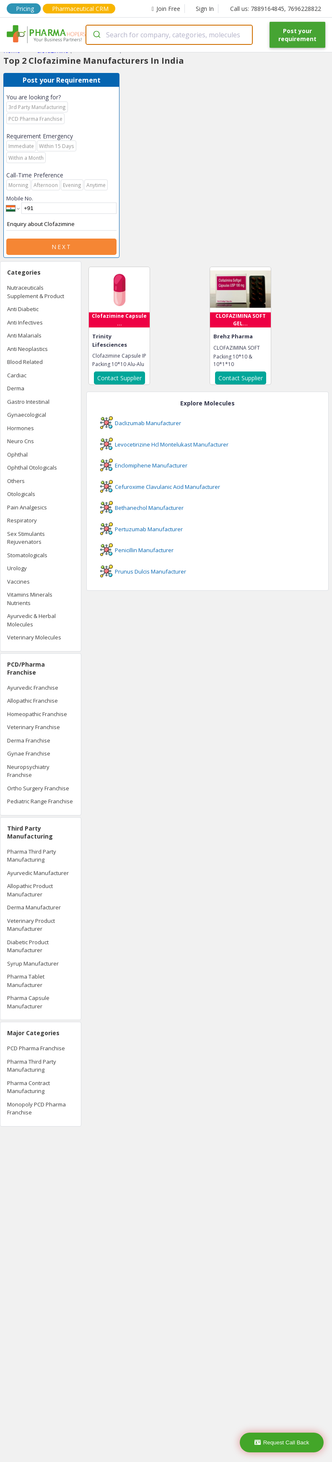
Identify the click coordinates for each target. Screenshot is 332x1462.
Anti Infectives (25, 322)
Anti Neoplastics (27, 349)
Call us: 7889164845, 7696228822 (275, 9)
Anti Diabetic (23, 309)
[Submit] (96, 35)
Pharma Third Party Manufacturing (31, 856)
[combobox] (169, 35)
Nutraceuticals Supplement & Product (35, 292)
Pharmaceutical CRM (80, 9)
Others (16, 481)
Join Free (166, 8)
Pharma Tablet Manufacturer (25, 981)
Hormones (20, 428)
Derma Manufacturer (34, 907)
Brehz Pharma (233, 336)
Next (62, 247)
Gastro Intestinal (28, 401)
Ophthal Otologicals (32, 467)
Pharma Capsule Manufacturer (28, 1002)
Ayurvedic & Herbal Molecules (31, 620)
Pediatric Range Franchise (40, 801)
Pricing (25, 9)
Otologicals (21, 494)
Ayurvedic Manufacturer (38, 873)
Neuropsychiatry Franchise (28, 771)
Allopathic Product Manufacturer (30, 890)
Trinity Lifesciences (109, 340)
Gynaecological (26, 414)
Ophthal (17, 454)
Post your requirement (297, 35)
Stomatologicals (27, 555)
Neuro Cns (20, 441)
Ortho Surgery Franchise (38, 788)
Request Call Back (281, 1442)
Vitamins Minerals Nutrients (29, 599)
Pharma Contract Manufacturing (28, 1087)
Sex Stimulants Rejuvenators (26, 538)
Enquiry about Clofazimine (61, 224)
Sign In (205, 9)
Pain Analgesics (27, 507)
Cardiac (16, 375)
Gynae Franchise (28, 753)
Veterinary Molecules (34, 637)
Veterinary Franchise (33, 727)
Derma (15, 388)
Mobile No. (19, 198)
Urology (17, 568)
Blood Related (25, 362)
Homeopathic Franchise (37, 714)
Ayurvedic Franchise (32, 687)
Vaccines (18, 581)
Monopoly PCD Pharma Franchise (36, 1109)
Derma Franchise (28, 740)
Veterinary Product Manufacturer (31, 925)
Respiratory (22, 520)
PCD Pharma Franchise (36, 1048)
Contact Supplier (119, 378)
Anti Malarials (24, 335)
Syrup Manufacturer (33, 963)
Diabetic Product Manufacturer (28, 946)
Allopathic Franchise (32, 700)
